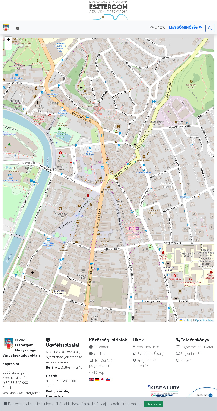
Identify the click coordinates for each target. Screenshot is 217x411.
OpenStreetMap (204, 320)
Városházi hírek (146, 346)
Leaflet (185, 320)
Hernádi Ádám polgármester (102, 363)
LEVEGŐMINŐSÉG (185, 27)
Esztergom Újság (148, 353)
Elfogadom (153, 404)
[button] (8, 40)
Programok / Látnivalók (144, 363)
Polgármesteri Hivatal (194, 346)
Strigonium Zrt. (189, 353)
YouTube (98, 353)
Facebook (99, 346)
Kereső (183, 360)
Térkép (96, 372)
